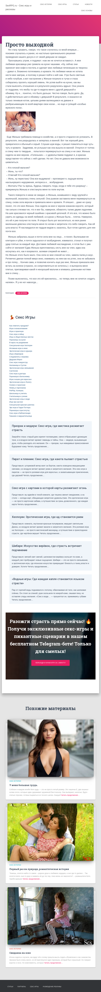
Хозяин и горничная (17, 385)
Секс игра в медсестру (18, 362)
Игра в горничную (16, 331)
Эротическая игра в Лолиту (20, 382)
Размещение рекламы (52, 987)
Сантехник (13, 371)
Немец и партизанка (17, 388)
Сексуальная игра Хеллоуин (20, 345)
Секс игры (62, 4)
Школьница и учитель (18, 393)
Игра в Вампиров (16, 354)
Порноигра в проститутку (19, 410)
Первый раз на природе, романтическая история (39, 869)
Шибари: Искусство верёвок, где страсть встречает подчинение (44, 560)
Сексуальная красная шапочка (21, 405)
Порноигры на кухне (17, 340)
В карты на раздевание (18, 343)
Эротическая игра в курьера (20, 351)
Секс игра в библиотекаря (19, 413)
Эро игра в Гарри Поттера (19, 408)
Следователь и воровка (18, 357)
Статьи (76, 4)
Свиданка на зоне (20, 952)
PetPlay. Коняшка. (16, 391)
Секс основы (86, 10)
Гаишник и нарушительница (20, 416)
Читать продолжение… (70, 795)
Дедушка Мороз (15, 360)
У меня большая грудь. (23, 785)
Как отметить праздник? (19, 326)
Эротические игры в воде (19, 399)
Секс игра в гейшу (16, 334)
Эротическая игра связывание (21, 368)
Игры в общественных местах (21, 337)
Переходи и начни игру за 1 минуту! (50, 675)
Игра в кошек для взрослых (20, 379)
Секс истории (46, 4)
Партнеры (21, 987)
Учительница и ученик (18, 396)
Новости (88, 4)
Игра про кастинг (16, 402)
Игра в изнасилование (18, 328)
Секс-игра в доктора (17, 374)
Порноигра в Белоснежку (19, 376)
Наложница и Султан (17, 365)
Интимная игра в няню (18, 348)
